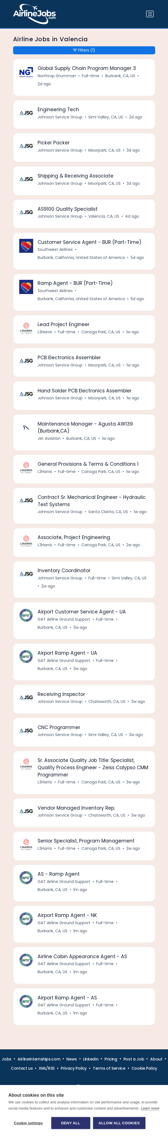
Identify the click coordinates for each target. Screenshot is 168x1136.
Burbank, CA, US (120, 76)
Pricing (110, 1059)
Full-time (90, 76)
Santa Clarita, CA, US (108, 511)
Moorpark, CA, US (104, 150)
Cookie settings (28, 1123)
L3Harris (45, 332)
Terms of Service (109, 1068)
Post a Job (133, 1059)
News (71, 1059)
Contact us (22, 1068)
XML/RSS (47, 1068)
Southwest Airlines (55, 249)
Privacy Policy (74, 1068)
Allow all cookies (119, 1123)
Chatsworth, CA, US (106, 701)
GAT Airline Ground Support (64, 619)
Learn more (150, 1108)
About (156, 1059)
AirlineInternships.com (39, 1059)
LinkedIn (90, 1059)
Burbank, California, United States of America (81, 257)
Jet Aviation (49, 438)
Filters (84, 50)
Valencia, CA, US (103, 216)
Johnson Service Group (60, 117)
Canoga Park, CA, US (100, 332)
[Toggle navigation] (150, 14)
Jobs (6, 1059)
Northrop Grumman (57, 76)
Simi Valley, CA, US (105, 117)
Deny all (70, 1123)
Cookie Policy (144, 1068)
